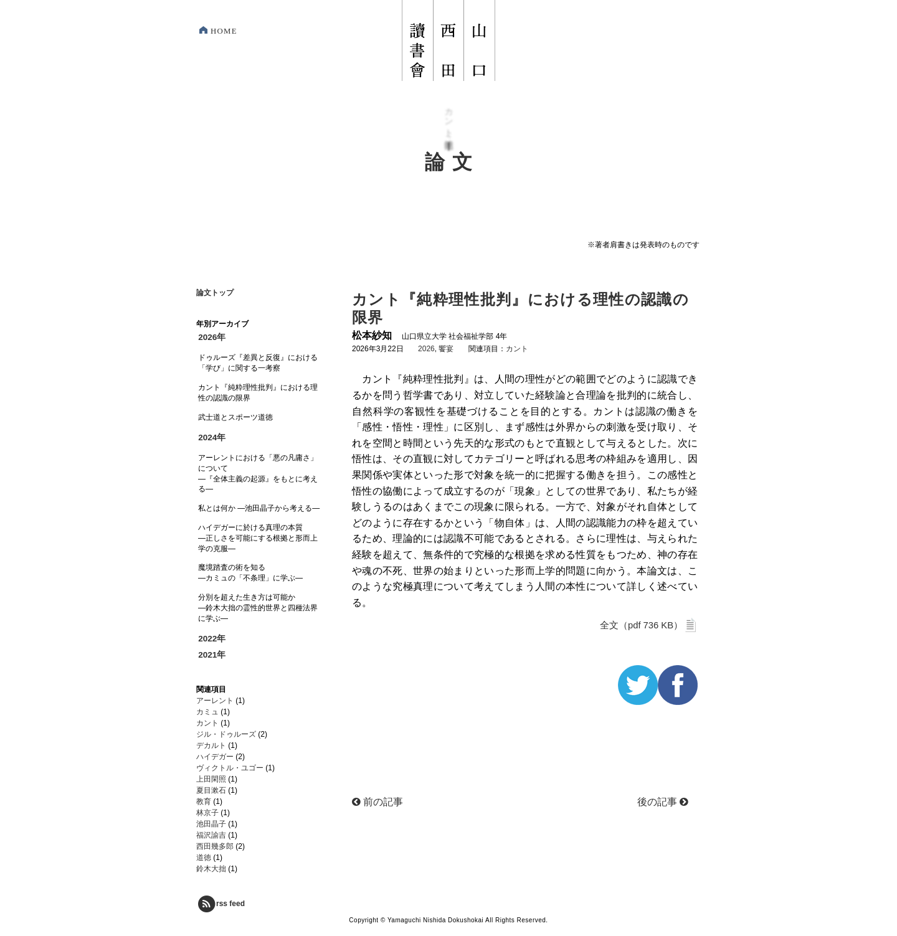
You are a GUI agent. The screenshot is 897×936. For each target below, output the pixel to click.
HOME (224, 31)
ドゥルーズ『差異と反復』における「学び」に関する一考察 (258, 362)
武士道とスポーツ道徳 (235, 417)
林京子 (207, 812)
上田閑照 (211, 779)
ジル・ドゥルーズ (226, 734)
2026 (426, 348)
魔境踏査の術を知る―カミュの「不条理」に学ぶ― (250, 572)
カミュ (207, 711)
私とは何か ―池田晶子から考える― (259, 508)
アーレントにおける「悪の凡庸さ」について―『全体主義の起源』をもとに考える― (258, 473)
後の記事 (662, 802)
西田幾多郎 (215, 846)
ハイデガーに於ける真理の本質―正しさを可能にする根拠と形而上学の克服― (258, 538)
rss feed (220, 903)
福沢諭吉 (211, 835)
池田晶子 (211, 824)
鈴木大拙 (211, 868)
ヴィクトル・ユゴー (229, 767)
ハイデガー (215, 756)
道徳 (203, 857)
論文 (452, 162)
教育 (203, 801)
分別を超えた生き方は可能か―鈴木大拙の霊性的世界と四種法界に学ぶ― (258, 608)
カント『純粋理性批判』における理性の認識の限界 (258, 392)
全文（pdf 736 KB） (649, 625)
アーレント (215, 700)
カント (517, 348)
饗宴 (446, 348)
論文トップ (215, 292)
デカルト (211, 745)
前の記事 (377, 802)
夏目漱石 (211, 790)
